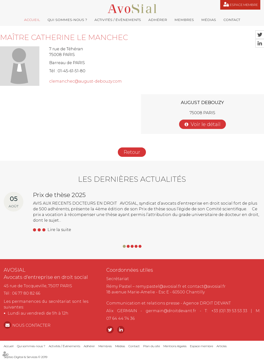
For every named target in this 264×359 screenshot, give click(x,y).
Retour (132, 152)
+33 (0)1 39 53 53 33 (229, 310)
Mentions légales (174, 346)
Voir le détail (205, 124)
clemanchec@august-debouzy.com (85, 81)
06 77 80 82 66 (26, 293)
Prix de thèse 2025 (59, 194)
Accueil (32, 20)
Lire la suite (59, 229)
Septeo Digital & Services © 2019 (25, 357)
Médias (208, 20)
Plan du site (151, 346)
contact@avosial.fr (206, 286)
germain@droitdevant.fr (171, 310)
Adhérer (157, 20)
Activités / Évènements (117, 20)
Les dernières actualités (132, 179)
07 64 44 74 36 (120, 318)
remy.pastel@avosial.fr (158, 286)
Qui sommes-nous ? (67, 20)
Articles (222, 346)
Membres (184, 20)
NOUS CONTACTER (31, 325)
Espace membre (244, 5)
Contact (231, 20)
